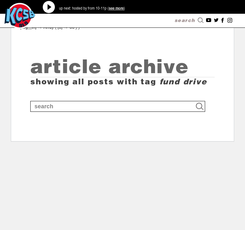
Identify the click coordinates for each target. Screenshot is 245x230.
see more (116, 8)
